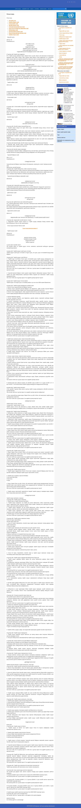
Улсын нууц (61, 34)
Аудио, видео (60, 129)
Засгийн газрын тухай (14, 25)
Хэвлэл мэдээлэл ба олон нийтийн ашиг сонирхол (64, 49)
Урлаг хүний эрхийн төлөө (63, 132)
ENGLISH (49, 8)
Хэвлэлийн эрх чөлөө (63, 77)
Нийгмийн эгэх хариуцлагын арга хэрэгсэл (65, 141)
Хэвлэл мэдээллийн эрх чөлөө (65, 33)
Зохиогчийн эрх (62, 55)
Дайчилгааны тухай (13, 29)
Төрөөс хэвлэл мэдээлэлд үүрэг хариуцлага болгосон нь (65, 41)
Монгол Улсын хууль (62, 26)
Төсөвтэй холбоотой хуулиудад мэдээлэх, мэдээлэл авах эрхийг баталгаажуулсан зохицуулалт (65, 67)
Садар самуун (62, 43)
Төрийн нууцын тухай (14, 34)
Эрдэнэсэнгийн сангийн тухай (16, 31)
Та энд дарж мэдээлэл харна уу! (30, 228)
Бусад (60, 56)
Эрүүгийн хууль (12, 20)
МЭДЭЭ (31, 8)
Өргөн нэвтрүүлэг (63, 53)
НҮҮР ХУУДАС (18, 8)
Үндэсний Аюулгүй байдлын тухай (17, 26)
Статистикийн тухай (13, 23)
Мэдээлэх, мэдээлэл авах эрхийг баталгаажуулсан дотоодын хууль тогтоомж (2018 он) (65, 59)
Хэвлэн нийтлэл (61, 137)
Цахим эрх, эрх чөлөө (63, 82)
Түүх (58, 134)
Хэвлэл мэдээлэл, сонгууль (65, 51)
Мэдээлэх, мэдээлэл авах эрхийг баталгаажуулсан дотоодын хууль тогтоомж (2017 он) (65, 63)
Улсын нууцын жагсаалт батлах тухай (17, 33)
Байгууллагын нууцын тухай (65, 36)
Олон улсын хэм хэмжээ (63, 71)
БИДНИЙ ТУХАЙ (25, 8)
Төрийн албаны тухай (14, 22)
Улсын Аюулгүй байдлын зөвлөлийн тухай (18, 28)
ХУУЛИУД (37, 8)
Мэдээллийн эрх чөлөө (64, 30)
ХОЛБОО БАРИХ (43, 8)
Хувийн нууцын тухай (64, 38)
